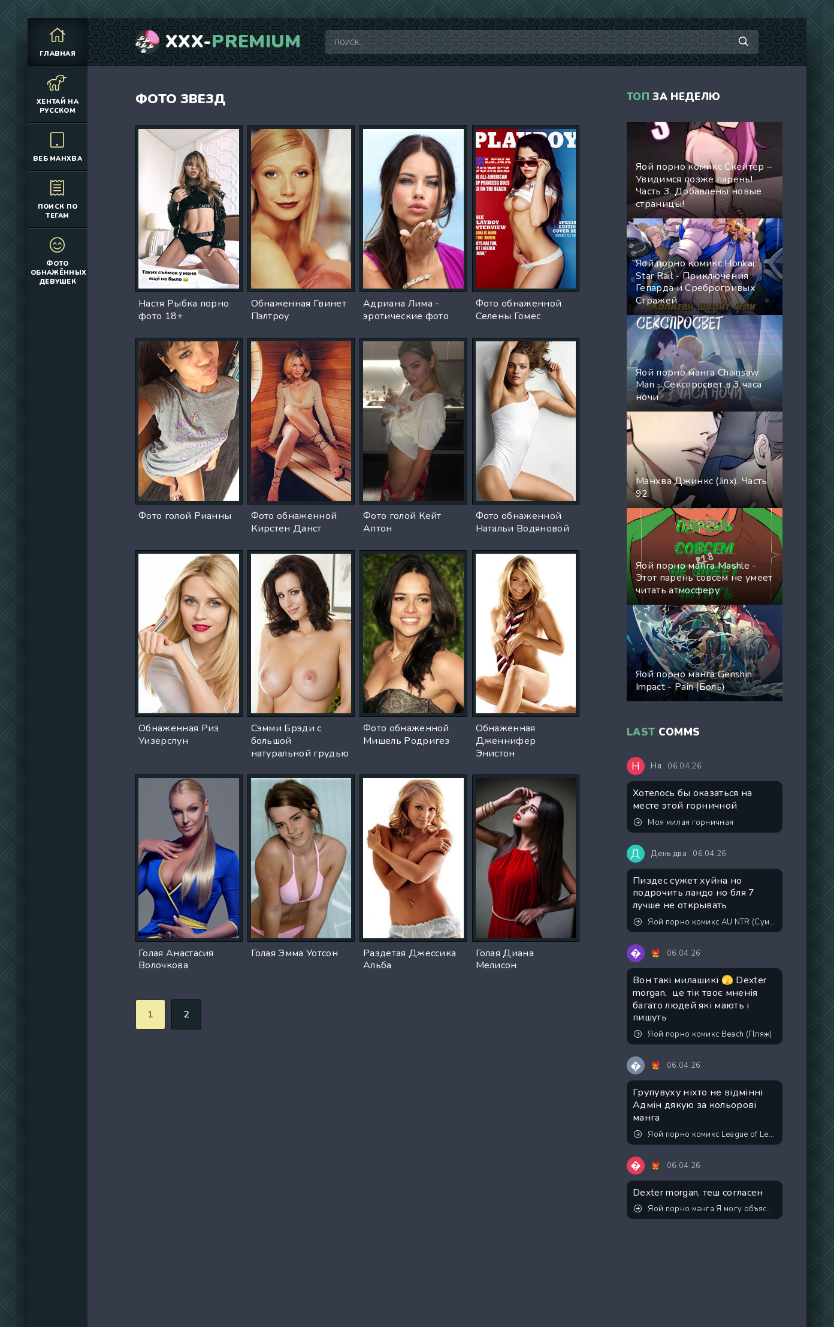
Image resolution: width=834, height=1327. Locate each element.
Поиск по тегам (57, 199)
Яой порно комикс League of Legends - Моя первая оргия (705, 1134)
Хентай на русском (57, 94)
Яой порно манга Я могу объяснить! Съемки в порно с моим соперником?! (705, 1209)
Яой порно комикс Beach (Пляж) (703, 1034)
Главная (57, 41)
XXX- (233, 42)
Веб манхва (57, 146)
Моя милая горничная (683, 822)
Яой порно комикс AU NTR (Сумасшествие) (705, 922)
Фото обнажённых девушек (58, 260)
